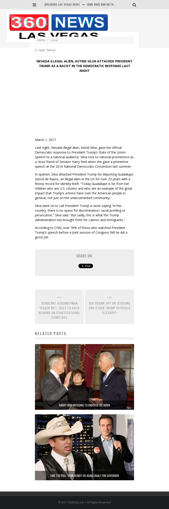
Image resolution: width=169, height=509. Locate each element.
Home (41, 40)
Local (42, 50)
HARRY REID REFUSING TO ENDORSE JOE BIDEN (84, 405)
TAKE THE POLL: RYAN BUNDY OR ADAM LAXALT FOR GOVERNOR (84, 475)
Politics (51, 50)
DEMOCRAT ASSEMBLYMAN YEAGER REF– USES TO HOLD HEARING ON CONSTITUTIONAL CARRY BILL (59, 310)
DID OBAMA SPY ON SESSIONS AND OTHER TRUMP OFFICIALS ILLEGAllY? (109, 308)
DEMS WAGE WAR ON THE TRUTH (105, 4)
